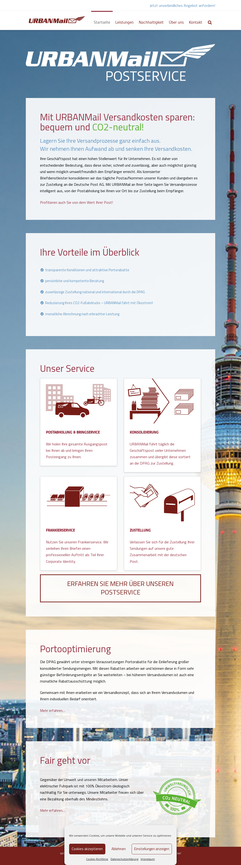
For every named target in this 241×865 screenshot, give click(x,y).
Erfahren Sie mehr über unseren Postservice (120, 587)
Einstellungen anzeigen (151, 849)
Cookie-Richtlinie (97, 859)
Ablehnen (119, 849)
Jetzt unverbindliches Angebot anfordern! (182, 5)
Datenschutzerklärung (124, 859)
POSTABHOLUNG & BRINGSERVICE (73, 433)
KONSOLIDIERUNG (144, 433)
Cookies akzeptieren (87, 849)
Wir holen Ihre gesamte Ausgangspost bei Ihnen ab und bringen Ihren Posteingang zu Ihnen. (76, 450)
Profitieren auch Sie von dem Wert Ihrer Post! (76, 202)
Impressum (148, 859)
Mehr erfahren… (52, 710)
